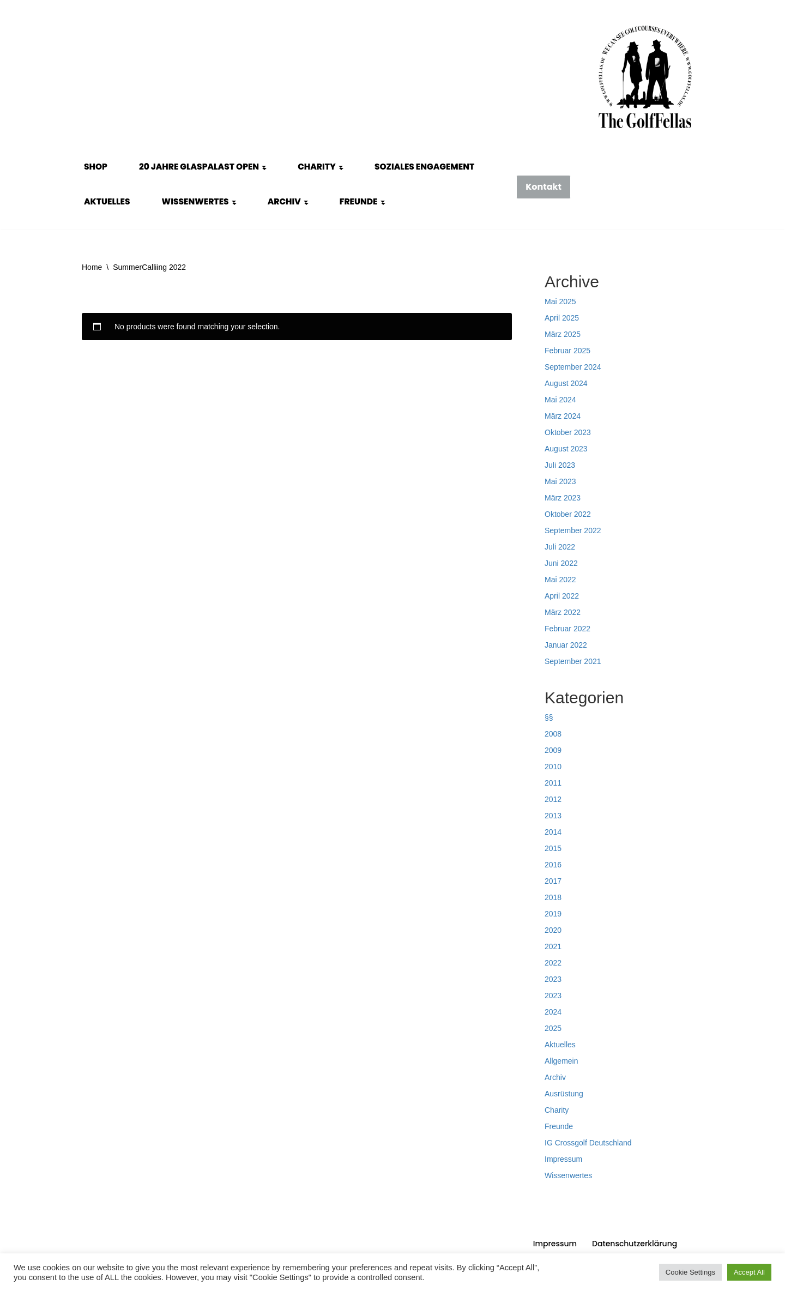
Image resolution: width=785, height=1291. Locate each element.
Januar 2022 (566, 645)
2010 (553, 766)
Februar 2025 (567, 350)
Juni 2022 (561, 563)
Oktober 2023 (568, 432)
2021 (553, 946)
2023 (553, 979)
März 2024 (563, 416)
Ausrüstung (564, 1093)
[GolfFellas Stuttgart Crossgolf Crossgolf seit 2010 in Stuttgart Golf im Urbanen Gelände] (645, 77)
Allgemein (561, 1061)
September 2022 (573, 530)
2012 (553, 799)
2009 (553, 750)
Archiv (555, 1077)
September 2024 (573, 367)
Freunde (559, 1126)
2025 (553, 1028)
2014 (553, 832)
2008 (553, 733)
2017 (553, 881)
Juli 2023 (560, 465)
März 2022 (563, 612)
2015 (553, 848)
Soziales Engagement (424, 166)
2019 (553, 913)
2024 (553, 1012)
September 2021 (573, 661)
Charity (557, 1110)
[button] (264, 167)
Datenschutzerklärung (634, 1243)
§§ (549, 717)
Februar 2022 (567, 628)
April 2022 (562, 596)
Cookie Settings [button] (690, 1272)
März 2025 (563, 334)
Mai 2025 (560, 301)
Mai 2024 (560, 399)
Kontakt (543, 186)
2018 (553, 897)
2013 (553, 815)
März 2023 (563, 497)
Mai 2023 (560, 481)
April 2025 (562, 317)
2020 (553, 930)
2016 (553, 864)
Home (92, 267)
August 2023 (566, 448)
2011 (553, 783)
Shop (95, 166)
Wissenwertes (568, 1175)
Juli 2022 (560, 546)
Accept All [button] (749, 1272)
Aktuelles (107, 201)
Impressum (563, 1159)
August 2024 (566, 383)
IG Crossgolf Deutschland (588, 1142)
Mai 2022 (560, 579)
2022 (553, 962)
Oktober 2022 (568, 514)
